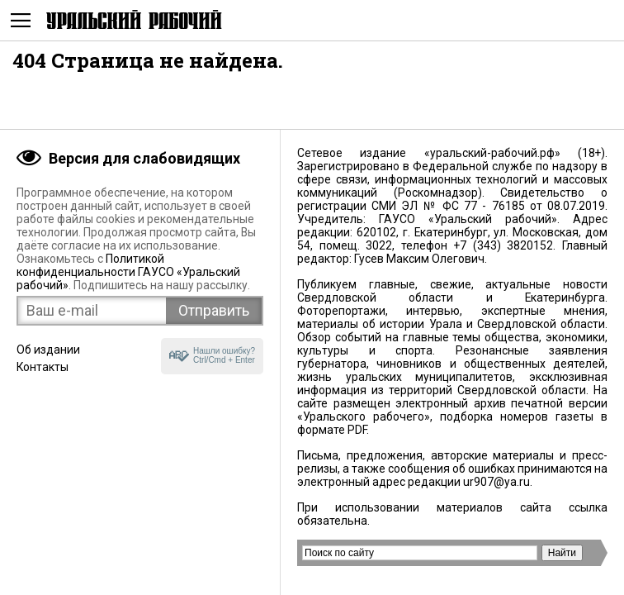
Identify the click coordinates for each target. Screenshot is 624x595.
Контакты (43, 367)
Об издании (48, 349)
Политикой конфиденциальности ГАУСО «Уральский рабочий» (128, 272)
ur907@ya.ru (496, 481)
